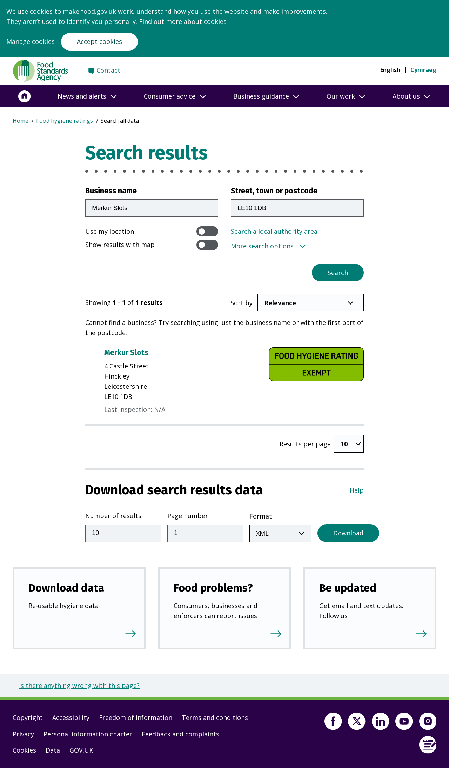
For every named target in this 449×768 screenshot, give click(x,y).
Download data (66, 587)
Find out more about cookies (183, 21)
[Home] (24, 96)
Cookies (24, 750)
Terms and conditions (215, 717)
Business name (111, 190)
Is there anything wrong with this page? (79, 685)
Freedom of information (135, 717)
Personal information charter (87, 734)
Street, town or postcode (274, 190)
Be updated (347, 587)
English (390, 70)
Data (53, 750)
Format (260, 516)
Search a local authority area (274, 231)
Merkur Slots (126, 352)
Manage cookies (30, 41)
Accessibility (70, 717)
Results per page (305, 444)
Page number (187, 516)
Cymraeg (423, 70)
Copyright (28, 717)
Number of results (113, 516)
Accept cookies (99, 41)
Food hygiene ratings (64, 121)
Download (348, 533)
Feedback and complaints (180, 734)
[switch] (207, 231)
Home (20, 121)
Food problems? (213, 587)
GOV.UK (81, 750)
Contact (108, 70)
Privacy (23, 734)
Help (357, 490)
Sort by (241, 303)
